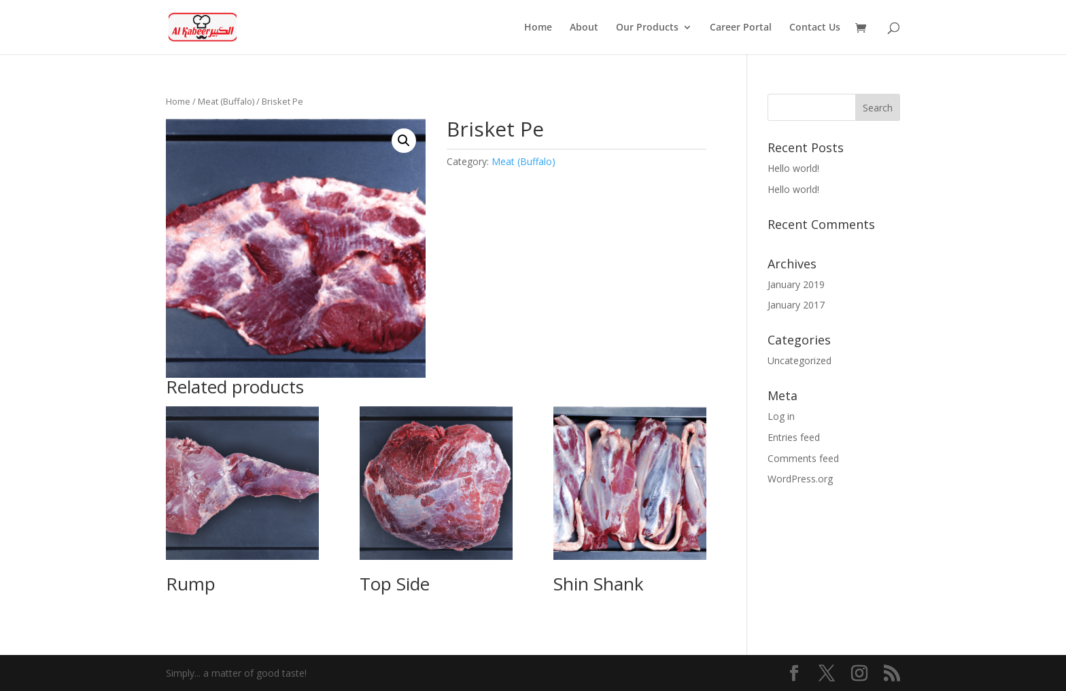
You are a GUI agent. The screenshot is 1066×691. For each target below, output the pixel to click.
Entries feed (794, 437)
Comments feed (803, 458)
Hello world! (793, 168)
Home (538, 27)
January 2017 (796, 304)
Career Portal (741, 27)
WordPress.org (800, 478)
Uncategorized (799, 360)
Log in (781, 416)
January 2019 (796, 284)
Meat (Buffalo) (226, 101)
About (584, 27)
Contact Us (814, 27)
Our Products (647, 27)
